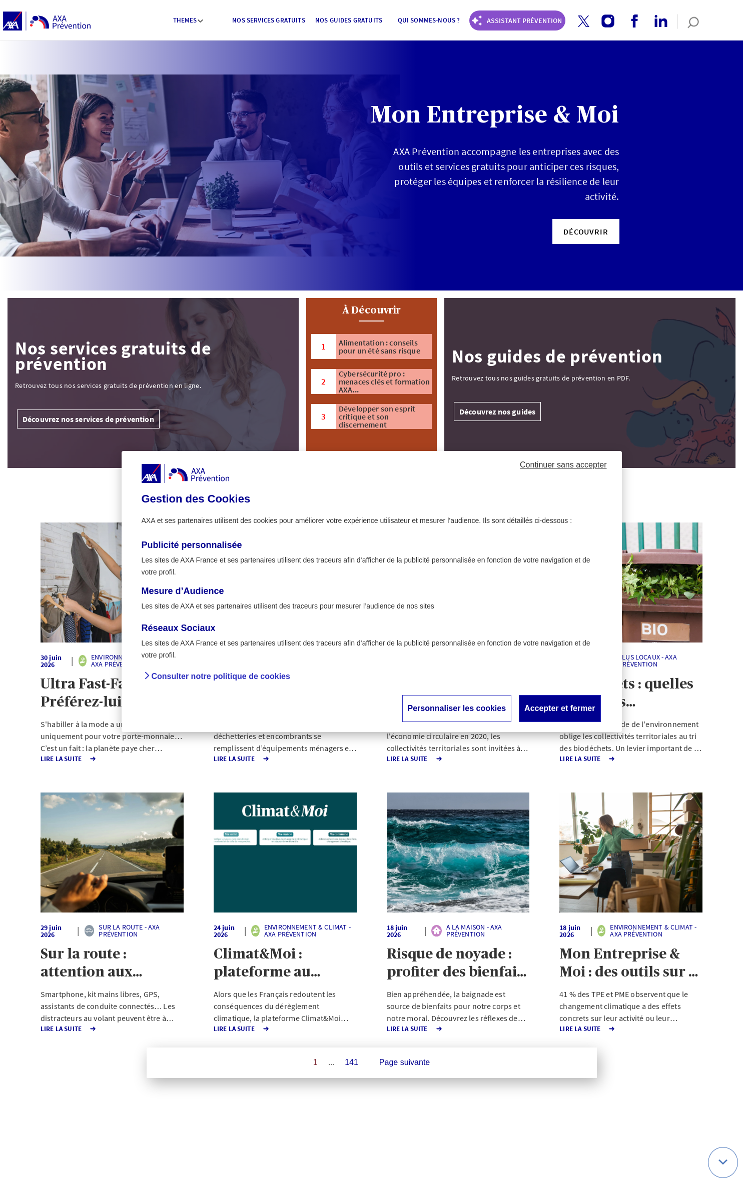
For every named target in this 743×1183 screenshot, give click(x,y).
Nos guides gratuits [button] (348, 20)
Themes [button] (189, 20)
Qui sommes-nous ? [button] (429, 20)
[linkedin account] (657, 21)
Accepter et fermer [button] (559, 708)
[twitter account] (579, 22)
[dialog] (372, 591)
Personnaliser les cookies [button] (457, 708)
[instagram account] (604, 21)
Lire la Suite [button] (58, 758)
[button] (583, 21)
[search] (688, 21)
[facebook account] (630, 21)
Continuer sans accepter (563, 464)
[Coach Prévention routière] (517, 20)
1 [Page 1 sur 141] (315, 1062)
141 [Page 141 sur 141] (351, 1062)
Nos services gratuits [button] (268, 20)
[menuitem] (189, 21)
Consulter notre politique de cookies (221, 676)
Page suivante (404, 1062)
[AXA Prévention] (47, 22)
